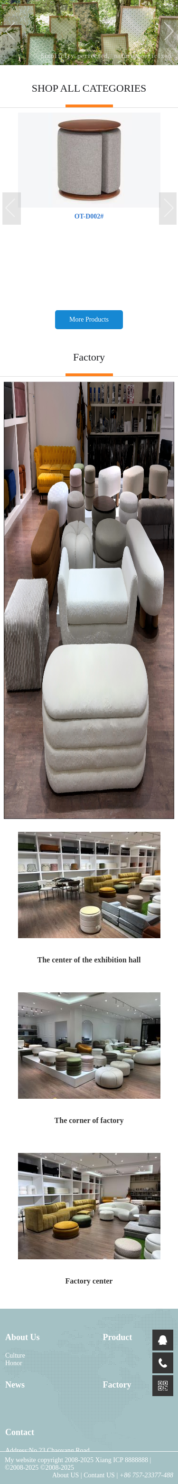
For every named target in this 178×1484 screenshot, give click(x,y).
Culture (15, 1355)
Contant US (99, 1475)
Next (168, 32)
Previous (11, 32)
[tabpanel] (89, 32)
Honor (13, 1363)
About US (66, 1475)
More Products (89, 319)
